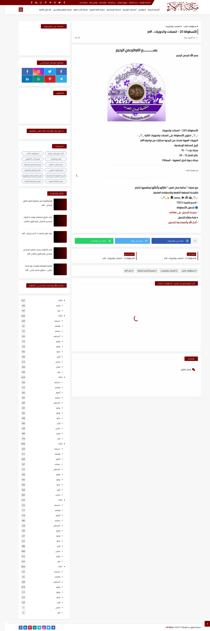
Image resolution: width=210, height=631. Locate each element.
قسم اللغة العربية (51, 181)
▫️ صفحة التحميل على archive (179, 212)
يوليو (53, 341)
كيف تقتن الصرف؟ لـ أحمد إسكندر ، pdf (32, 233)
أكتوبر (53, 392)
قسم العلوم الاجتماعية (51, 175)
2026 (56, 300)
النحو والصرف (51, 159)
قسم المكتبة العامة (28, 181)
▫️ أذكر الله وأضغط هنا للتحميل (178, 222)
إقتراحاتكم (97, 2)
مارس (53, 362)
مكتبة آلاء (164, 627)
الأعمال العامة (40, 10)
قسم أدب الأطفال (28, 159)
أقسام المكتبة (149, 10)
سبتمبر (52, 331)
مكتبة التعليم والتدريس (57, 10)
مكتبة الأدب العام (76, 10)
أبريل (53, 356)
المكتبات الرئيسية (125, 10)
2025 (56, 315)
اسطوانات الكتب (185, 26)
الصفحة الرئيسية (140, 2)
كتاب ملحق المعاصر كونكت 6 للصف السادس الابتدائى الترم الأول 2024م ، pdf (33, 221)
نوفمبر (52, 326)
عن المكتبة (107, 2)
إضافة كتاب (79, 2)
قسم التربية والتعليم (28, 170)
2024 (56, 377)
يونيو (53, 346)
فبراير (53, 305)
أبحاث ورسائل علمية (51, 153)
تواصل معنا (89, 2)
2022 (56, 500)
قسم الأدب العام (51, 164)
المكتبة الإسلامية (109, 10)
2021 (56, 566)
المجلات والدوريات (167, 26)
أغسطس (51, 336)
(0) (72, 37)
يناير (54, 310)
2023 (56, 443)
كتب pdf (124, 270)
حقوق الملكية (118, 2)
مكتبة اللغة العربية (92, 10)
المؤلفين (137, 10)
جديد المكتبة (128, 2)
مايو (53, 351)
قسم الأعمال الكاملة (142, 270)
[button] (166, 241)
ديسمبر (52, 321)
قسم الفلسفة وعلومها (27, 175)
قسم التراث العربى (51, 170)
